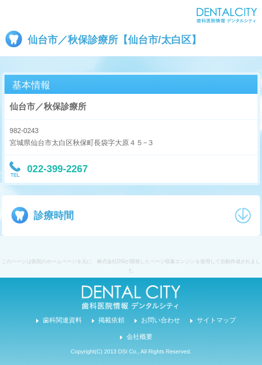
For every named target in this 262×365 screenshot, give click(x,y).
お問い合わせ (160, 320)
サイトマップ (216, 320)
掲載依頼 (111, 320)
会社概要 (139, 336)
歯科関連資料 (62, 320)
